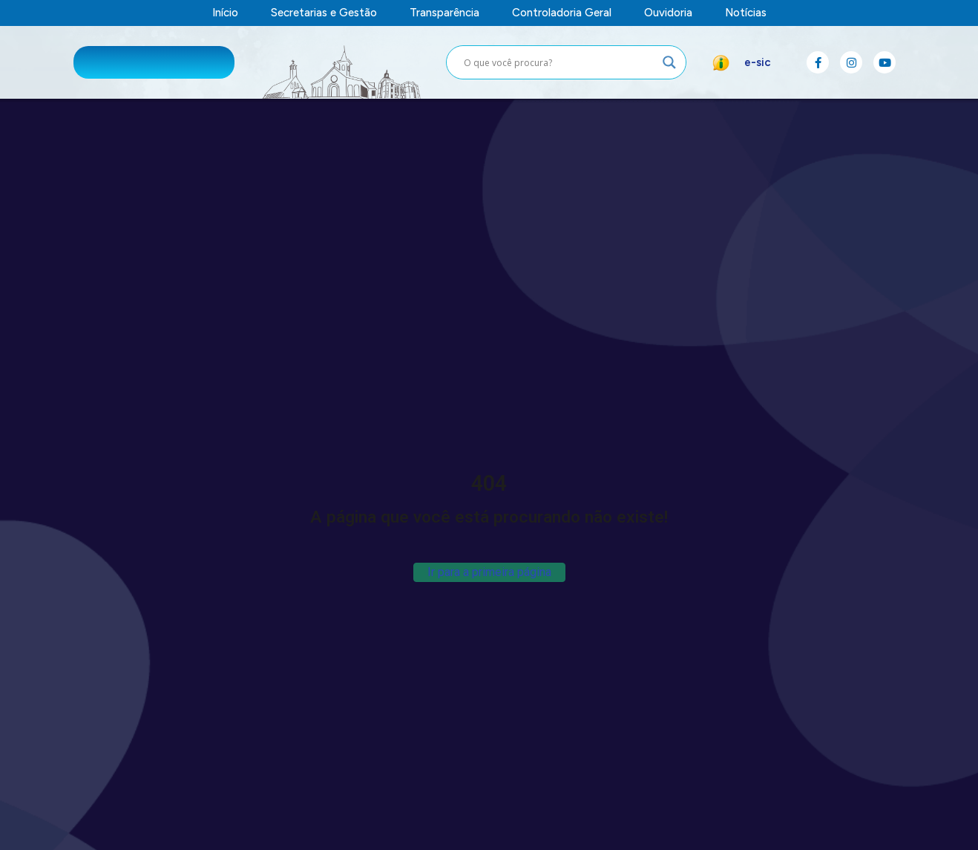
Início (225, 13)
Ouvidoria (668, 13)
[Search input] (559, 62)
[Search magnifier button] (669, 62)
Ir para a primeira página (489, 572)
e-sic (757, 62)
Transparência (444, 13)
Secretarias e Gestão (324, 13)
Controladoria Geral (561, 13)
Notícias (746, 13)
